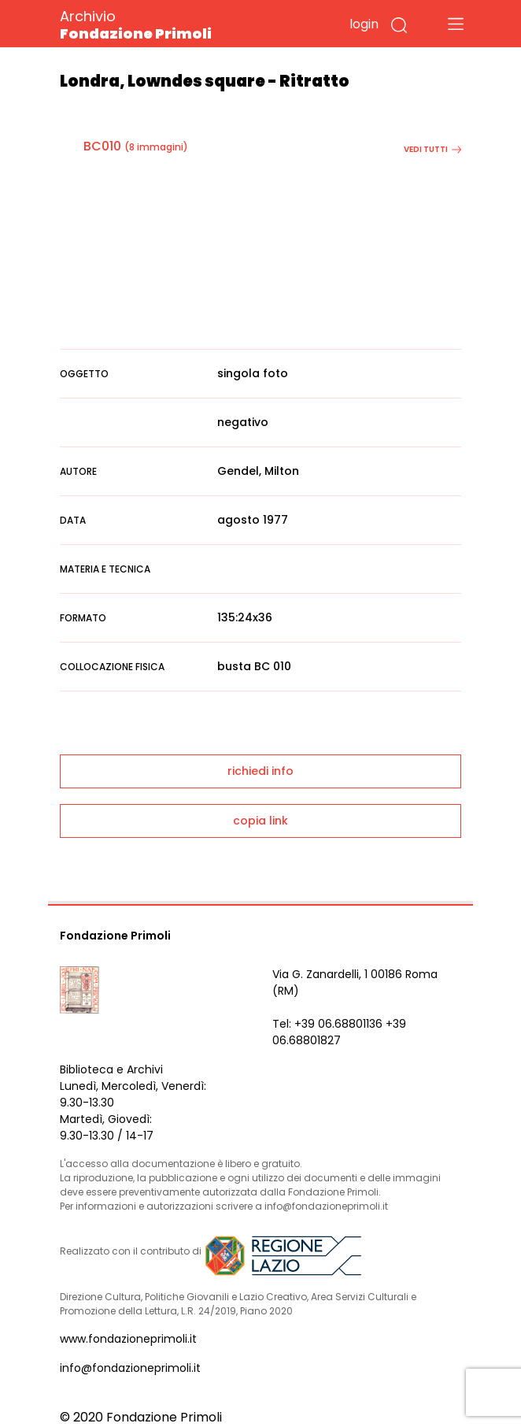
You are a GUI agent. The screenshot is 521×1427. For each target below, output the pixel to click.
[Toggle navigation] (455, 23)
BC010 (102, 146)
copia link (260, 820)
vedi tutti (432, 149)
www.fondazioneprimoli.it (128, 1339)
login (364, 24)
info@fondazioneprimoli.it (130, 1368)
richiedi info (260, 771)
